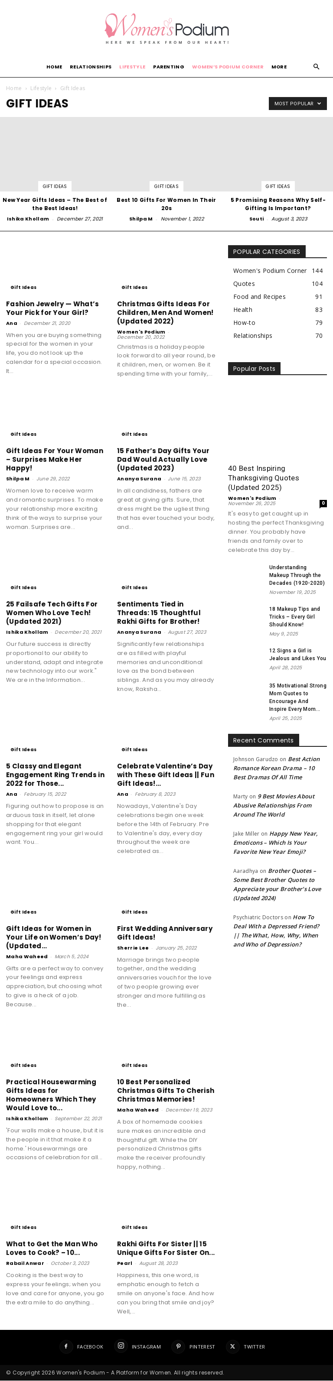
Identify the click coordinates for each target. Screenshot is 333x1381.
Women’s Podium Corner (228, 66)
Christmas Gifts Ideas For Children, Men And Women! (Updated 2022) (165, 312)
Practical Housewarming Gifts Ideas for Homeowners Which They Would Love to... (51, 1094)
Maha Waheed (27, 956)
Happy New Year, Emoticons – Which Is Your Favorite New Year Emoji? (275, 843)
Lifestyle (132, 66)
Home (54, 66)
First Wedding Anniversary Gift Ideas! (164, 933)
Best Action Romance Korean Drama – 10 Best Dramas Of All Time (276, 768)
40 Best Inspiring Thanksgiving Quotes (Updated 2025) (263, 478)
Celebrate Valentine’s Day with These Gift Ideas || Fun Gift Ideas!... (165, 775)
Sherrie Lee (133, 947)
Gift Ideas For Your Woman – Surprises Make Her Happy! (54, 459)
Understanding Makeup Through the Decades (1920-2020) (297, 575)
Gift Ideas (55, 186)
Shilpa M (141, 218)
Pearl (125, 1263)
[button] (316, 67)
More (279, 66)
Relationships (90, 66)
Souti (256, 218)
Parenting (168, 66)
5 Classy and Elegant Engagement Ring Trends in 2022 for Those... (55, 775)
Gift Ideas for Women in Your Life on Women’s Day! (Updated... (53, 937)
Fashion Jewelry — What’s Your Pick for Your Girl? (52, 308)
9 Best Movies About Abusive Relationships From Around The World (273, 805)
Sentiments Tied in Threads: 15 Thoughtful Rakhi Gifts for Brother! (159, 613)
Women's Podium (141, 331)
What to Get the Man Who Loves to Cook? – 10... (52, 1248)
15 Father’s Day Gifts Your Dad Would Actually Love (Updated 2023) (163, 459)
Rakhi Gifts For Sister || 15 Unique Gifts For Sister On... (166, 1248)
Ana (11, 323)
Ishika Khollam (28, 218)
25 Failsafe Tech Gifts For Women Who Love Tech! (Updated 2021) (52, 613)
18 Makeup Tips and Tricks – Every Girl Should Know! (294, 617)
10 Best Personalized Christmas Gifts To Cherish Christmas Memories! (165, 1090)
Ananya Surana (139, 478)
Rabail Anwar (25, 1263)
